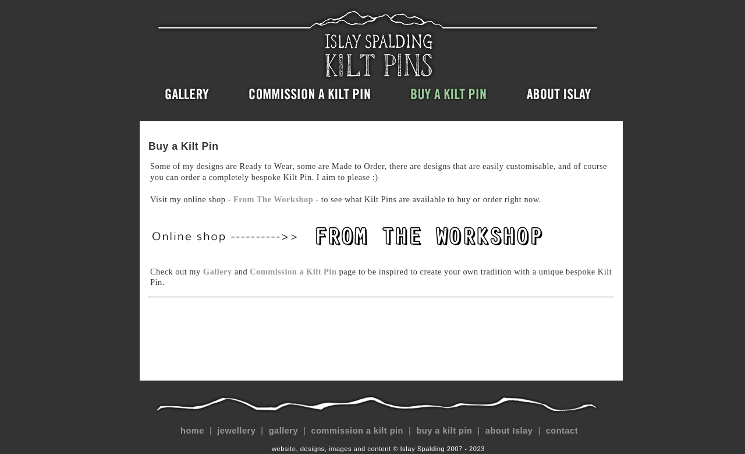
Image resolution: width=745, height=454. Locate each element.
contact (561, 430)
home (192, 430)
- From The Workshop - (274, 199)
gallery (283, 430)
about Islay (509, 430)
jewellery (236, 430)
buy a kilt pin (444, 430)
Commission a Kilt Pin (293, 271)
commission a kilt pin (357, 430)
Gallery (217, 271)
